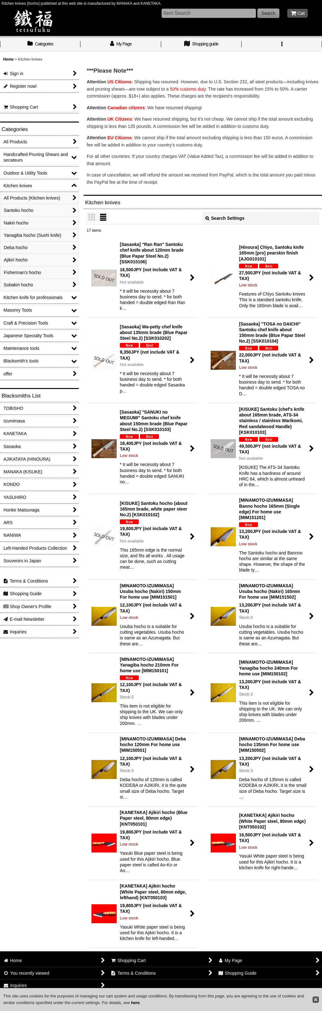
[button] (282, 44)
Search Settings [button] (224, 218)
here (135, 1002)
